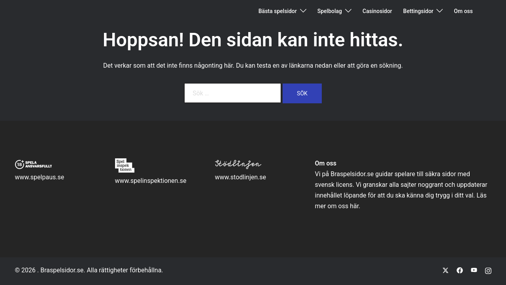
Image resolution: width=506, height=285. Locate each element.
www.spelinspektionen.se (151, 180)
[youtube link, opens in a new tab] (474, 270)
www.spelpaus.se (39, 177)
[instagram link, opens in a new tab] (488, 270)
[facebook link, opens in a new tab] (460, 270)
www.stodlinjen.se (240, 177)
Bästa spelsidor (278, 11)
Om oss (463, 11)
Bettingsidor (418, 11)
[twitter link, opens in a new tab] (445, 270)
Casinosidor (377, 11)
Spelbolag (329, 11)
